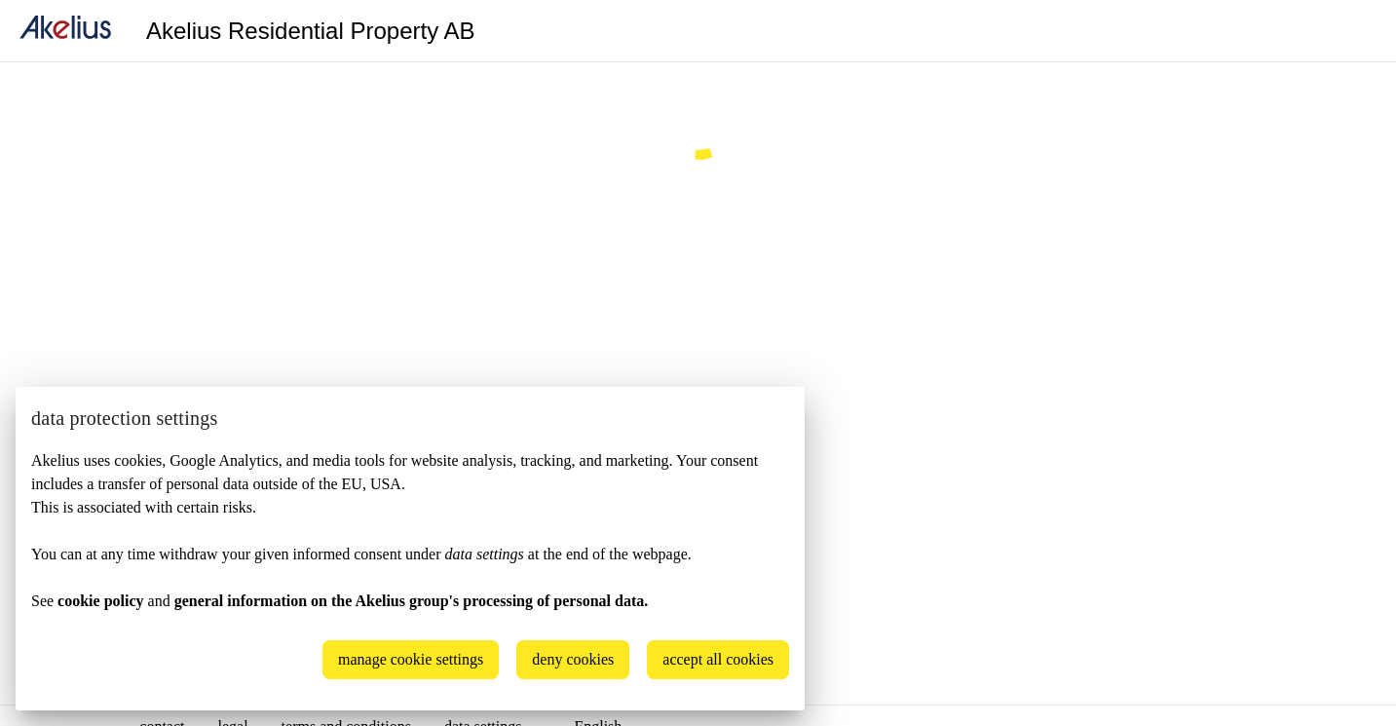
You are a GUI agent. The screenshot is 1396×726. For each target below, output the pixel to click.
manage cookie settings (410, 659)
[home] (65, 31)
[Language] (1357, 31)
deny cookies (573, 659)
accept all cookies (717, 659)
